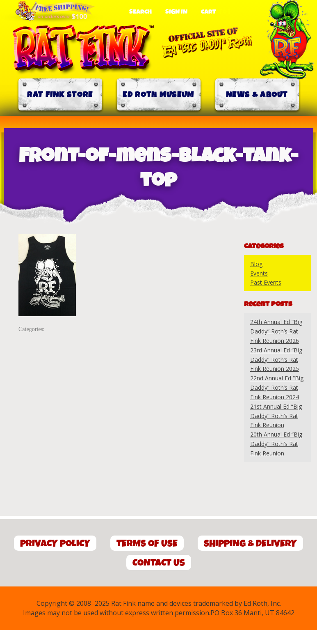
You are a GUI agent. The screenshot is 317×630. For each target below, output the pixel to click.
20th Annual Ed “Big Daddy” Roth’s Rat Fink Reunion (276, 443)
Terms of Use (147, 543)
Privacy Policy (55, 543)
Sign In (176, 11)
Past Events (265, 282)
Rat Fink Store (60, 94)
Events (259, 273)
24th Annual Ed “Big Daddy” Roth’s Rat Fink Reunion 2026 (276, 331)
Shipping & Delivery (250, 543)
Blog (256, 264)
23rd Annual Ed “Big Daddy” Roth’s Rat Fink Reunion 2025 (276, 359)
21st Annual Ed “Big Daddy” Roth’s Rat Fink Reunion (276, 415)
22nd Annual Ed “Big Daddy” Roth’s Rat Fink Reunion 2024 (276, 387)
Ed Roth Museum (158, 94)
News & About (257, 94)
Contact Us (158, 563)
